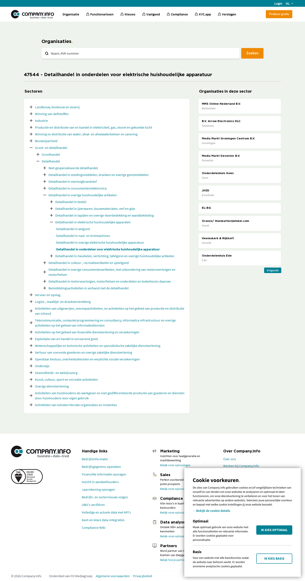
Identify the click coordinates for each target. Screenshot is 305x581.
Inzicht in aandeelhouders (100, 482)
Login (278, 3)
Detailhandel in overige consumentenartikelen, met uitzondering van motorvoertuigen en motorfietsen (112, 272)
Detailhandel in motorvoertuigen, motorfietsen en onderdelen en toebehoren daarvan (110, 281)
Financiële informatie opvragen (104, 474)
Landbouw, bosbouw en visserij (57, 107)
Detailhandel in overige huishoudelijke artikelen (83, 195)
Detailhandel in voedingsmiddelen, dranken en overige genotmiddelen (99, 175)
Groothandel (51, 154)
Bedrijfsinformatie (95, 459)
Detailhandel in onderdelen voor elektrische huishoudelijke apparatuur (108, 249)
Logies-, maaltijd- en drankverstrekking (63, 301)
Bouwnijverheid (46, 141)
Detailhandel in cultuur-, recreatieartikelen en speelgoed (89, 263)
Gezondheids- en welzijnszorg (56, 373)
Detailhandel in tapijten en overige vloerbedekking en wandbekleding (104, 215)
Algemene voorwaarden (113, 576)
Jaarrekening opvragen (98, 489)
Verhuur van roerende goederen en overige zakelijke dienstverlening (83, 352)
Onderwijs (42, 366)
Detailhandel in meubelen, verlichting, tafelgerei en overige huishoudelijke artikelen (114, 256)
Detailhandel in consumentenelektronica (78, 188)
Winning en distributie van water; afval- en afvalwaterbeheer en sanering (86, 134)
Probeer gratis (279, 14)
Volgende (273, 270)
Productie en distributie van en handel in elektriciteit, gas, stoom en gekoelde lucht (93, 127)
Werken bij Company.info (241, 466)
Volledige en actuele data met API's (106, 512)
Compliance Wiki (93, 527)
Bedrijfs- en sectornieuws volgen (105, 497)
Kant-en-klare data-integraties (103, 520)
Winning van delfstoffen (52, 114)
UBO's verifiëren (93, 505)
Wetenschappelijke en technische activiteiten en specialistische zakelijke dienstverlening (97, 345)
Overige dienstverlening (52, 386)
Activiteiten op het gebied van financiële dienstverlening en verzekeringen (87, 332)
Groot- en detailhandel (51, 148)
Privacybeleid (142, 576)
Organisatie (70, 14)
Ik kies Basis (274, 558)
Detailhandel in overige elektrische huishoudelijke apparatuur (100, 242)
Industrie (41, 120)
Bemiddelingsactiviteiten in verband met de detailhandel (89, 288)
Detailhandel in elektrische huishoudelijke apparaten (93, 222)
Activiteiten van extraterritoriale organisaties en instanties (76, 405)
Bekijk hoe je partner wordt (177, 560)
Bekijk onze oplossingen (175, 465)
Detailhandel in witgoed (73, 229)
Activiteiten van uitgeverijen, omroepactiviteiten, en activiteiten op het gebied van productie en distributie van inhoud (109, 311)
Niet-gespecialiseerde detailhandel (73, 168)
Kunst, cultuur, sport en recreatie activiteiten (66, 379)
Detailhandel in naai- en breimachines (83, 235)
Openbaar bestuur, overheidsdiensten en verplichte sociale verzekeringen (87, 359)
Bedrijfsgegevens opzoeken (101, 466)
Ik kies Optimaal (274, 530)
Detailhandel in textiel (70, 202)
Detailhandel (51, 161)
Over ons (229, 459)
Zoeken (252, 53)
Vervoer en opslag (47, 295)
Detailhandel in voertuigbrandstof (73, 181)
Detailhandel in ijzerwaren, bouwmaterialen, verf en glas (95, 208)
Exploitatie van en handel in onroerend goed (66, 339)
